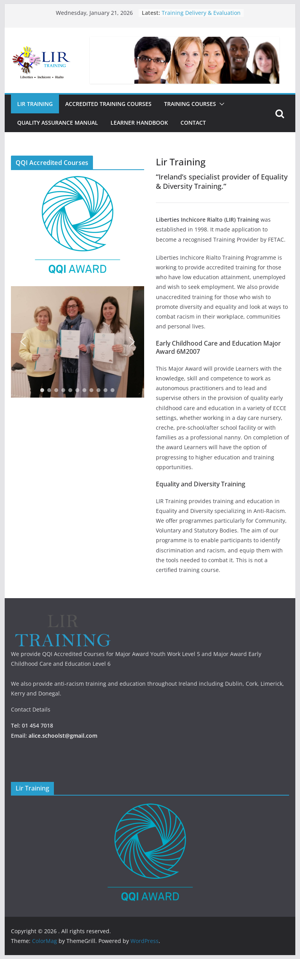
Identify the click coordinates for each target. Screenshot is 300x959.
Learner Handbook (139, 122)
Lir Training (35, 104)
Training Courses (190, 104)
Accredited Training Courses (108, 104)
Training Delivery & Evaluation (201, 12)
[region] (77, 342)
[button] (220, 104)
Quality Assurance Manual (57, 122)
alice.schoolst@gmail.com (63, 735)
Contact (193, 122)
